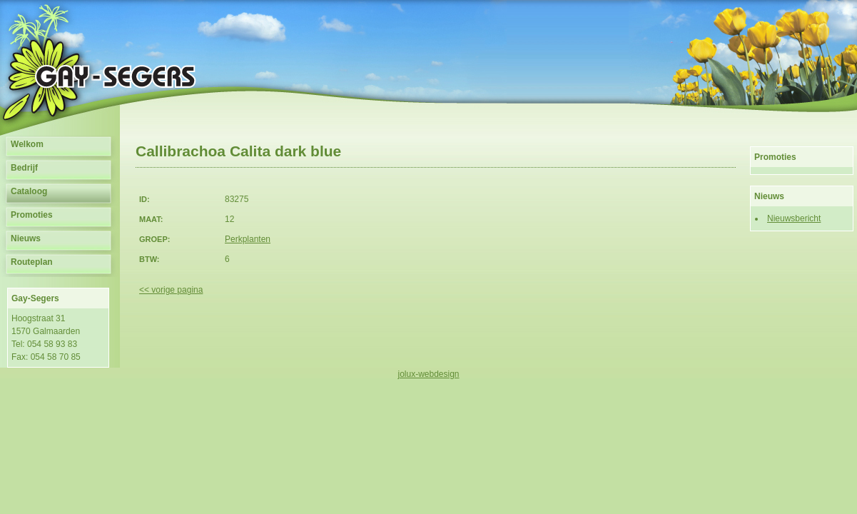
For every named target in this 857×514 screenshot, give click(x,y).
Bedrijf (24, 168)
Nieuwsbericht (794, 218)
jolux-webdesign (428, 374)
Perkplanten (247, 239)
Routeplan (32, 262)
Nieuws (26, 238)
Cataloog (29, 191)
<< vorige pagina (171, 290)
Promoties (32, 215)
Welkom (27, 144)
